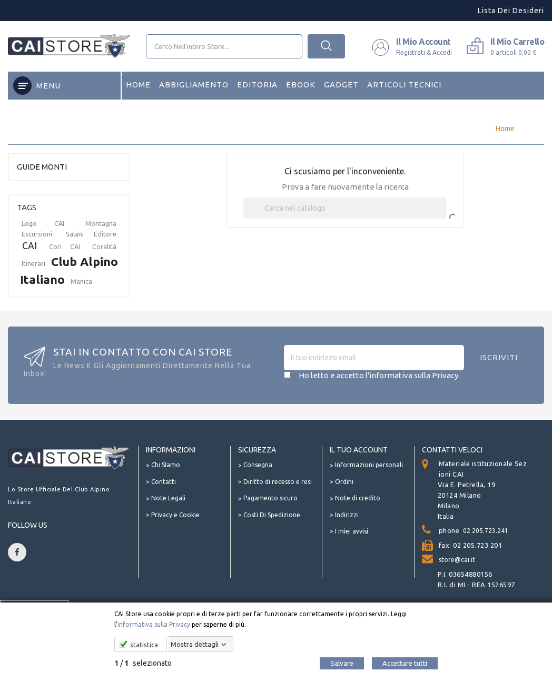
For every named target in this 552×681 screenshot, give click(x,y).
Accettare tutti (404, 663)
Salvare (341, 663)
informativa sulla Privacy (153, 624)
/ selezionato (143, 663)
